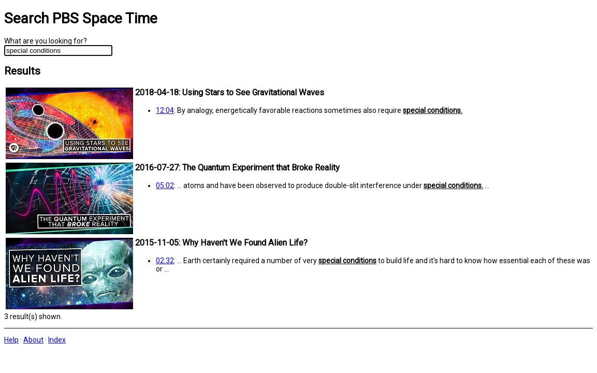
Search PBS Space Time (80, 18)
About (33, 340)
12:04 (165, 110)
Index (57, 340)
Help (11, 340)
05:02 (165, 185)
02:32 (165, 260)
